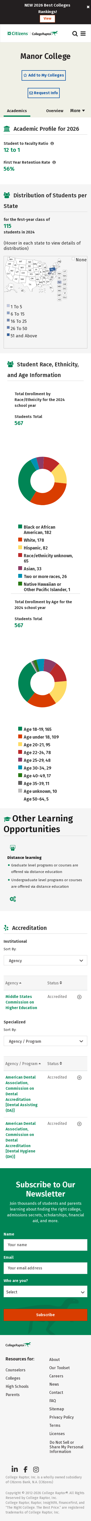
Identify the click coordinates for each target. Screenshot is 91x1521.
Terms (54, 1425)
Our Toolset (59, 1368)
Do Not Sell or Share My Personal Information (66, 1447)
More (77, 110)
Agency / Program (25, 1041)
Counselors (15, 1370)
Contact (56, 1392)
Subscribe (45, 1315)
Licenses (57, 1433)
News (54, 1384)
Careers (56, 1376)
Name (9, 1234)
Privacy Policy (61, 1417)
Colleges (13, 1378)
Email (9, 1257)
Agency (15, 960)
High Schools (17, 1386)
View (47, 18)
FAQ (52, 1400)
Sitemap (56, 1409)
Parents (13, 1394)
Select (11, 1292)
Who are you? (16, 1280)
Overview (54, 110)
